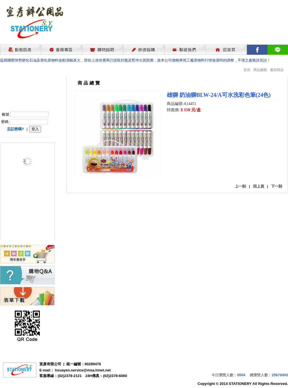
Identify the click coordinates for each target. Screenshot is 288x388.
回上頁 (258, 186)
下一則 (276, 186)
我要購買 (181, 125)
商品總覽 (260, 70)
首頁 (247, 70)
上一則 (240, 186)
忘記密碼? (15, 129)
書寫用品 (277, 70)
